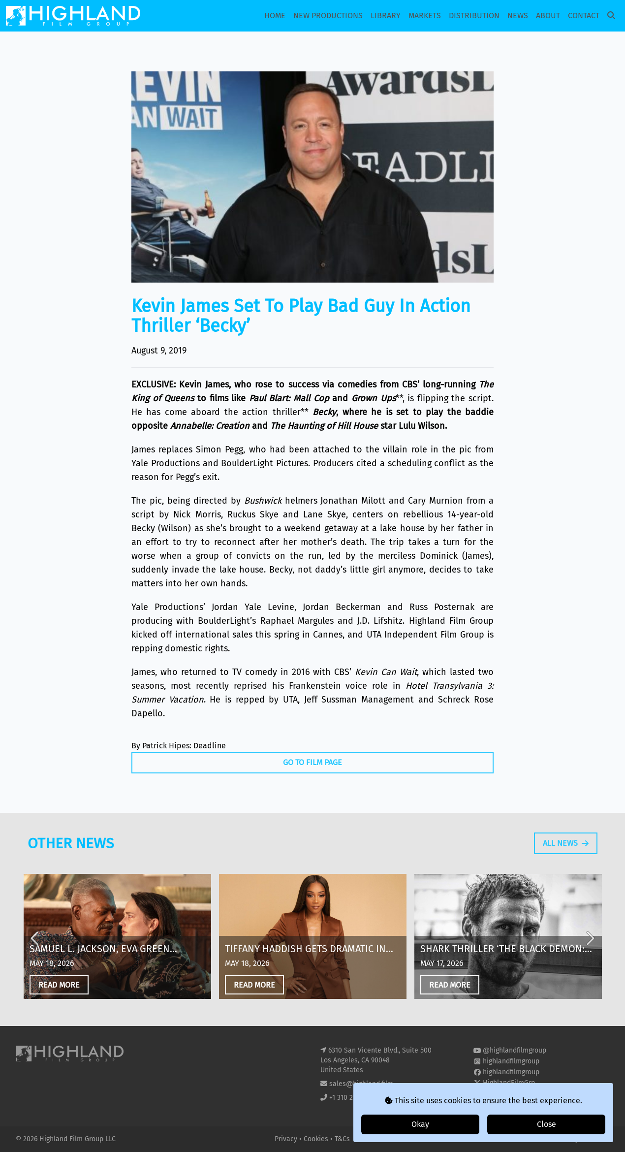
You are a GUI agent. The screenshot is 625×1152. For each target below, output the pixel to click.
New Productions (328, 15)
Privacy (287, 1139)
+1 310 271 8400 (352, 1097)
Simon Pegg (219, 449)
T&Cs (342, 1139)
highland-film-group (514, 1093)
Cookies (317, 1139)
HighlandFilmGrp (509, 1083)
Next (589, 963)
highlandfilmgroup (511, 1061)
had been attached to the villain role (348, 449)
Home (274, 15)
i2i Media (595, 1139)
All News (566, 868)
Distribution (474, 15)
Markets (424, 15)
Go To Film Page (312, 762)
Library (386, 15)
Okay (420, 1124)
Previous (35, 963)
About (548, 15)
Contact (583, 15)
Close (546, 1124)
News (517, 15)
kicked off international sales (191, 634)
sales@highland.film (361, 1084)
